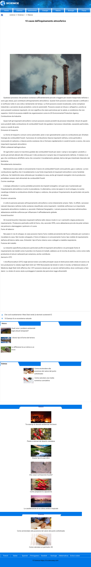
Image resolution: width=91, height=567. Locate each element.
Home (6, 11)
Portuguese (34, 556)
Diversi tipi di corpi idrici (41, 452)
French (5, 556)
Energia (45, 11)
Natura (58, 11)
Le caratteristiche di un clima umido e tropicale (41, 502)
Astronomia (32, 11)
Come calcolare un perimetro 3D (41, 541)
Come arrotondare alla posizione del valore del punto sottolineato (45, 371)
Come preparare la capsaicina (41, 486)
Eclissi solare (75, 556)
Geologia (53, 556)
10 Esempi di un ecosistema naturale (18, 318)
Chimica (19, 11)
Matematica (63, 556)
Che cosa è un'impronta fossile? (41, 469)
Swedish (44, 556)
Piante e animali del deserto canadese (41, 435)
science (12, 15)
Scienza (21, 15)
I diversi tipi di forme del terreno (23, 338)
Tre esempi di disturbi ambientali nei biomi (41, 418)
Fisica (84, 11)
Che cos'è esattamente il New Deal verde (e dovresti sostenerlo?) (28, 315)
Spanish (25, 556)
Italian (15, 556)
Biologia (71, 11)
